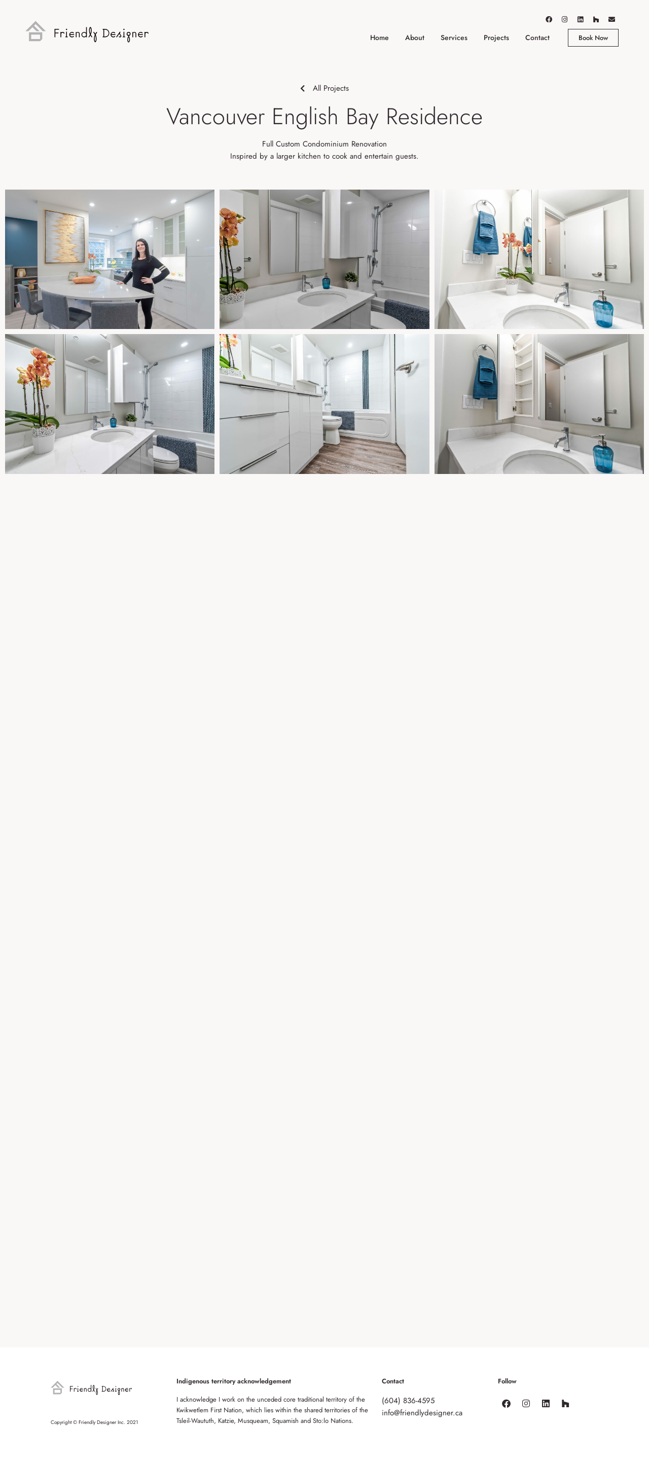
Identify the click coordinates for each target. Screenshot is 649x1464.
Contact (537, 37)
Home (379, 37)
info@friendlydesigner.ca (422, 1412)
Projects (496, 37)
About (414, 37)
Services (454, 37)
